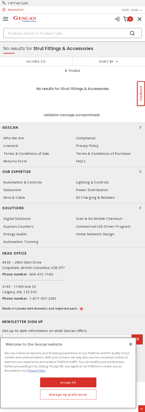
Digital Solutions (17, 218)
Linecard (10, 146)
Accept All (68, 382)
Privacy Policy (87, 146)
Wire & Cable (14, 197)
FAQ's (80, 161)
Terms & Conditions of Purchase (103, 153)
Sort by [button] (106, 61)
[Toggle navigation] (5, 19)
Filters (36, 61)
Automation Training (20, 242)
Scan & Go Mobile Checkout (99, 218)
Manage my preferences (68, 394)
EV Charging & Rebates (95, 197)
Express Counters (18, 226)
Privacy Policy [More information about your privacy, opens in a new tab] (36, 370)
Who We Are (13, 138)
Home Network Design (95, 234)
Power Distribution (92, 190)
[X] (131, 344)
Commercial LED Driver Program (103, 226)
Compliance (86, 138)
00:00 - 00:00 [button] (130, 10)
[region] (68, 373)
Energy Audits (15, 234)
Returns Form (15, 161)
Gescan (72, 127)
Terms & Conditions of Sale (26, 153)
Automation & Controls (22, 182)
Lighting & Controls (92, 182)
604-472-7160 (41, 274)
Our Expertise (72, 171)
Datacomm (12, 190)
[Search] (72, 33)
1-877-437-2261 (18, 3)
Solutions (72, 207)
